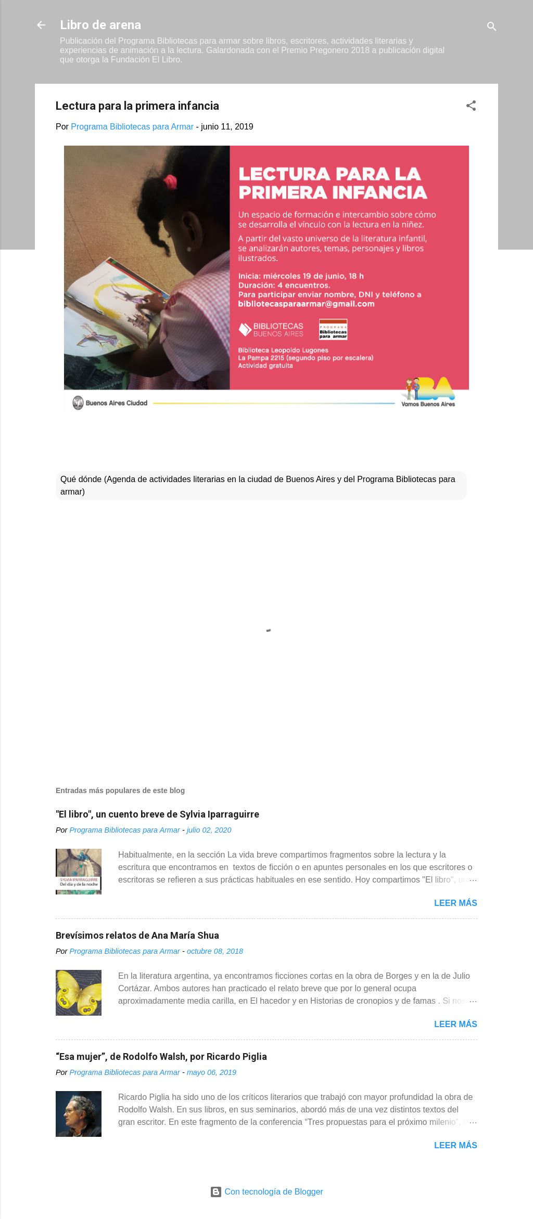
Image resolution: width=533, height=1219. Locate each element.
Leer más (455, 903)
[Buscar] (492, 28)
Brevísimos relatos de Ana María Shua (137, 935)
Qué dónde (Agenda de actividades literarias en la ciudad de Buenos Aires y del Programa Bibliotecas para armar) (257, 485)
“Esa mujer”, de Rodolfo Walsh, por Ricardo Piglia (161, 1056)
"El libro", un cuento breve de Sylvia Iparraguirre (157, 814)
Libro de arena (100, 25)
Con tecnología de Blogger (266, 1191)
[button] (471, 107)
